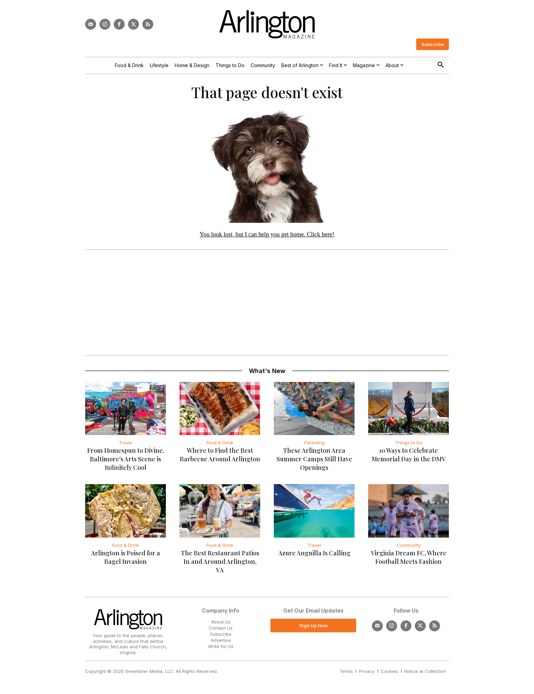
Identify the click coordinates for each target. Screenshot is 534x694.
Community (409, 547)
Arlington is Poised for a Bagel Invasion (125, 559)
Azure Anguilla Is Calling (314, 555)
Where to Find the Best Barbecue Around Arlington (220, 456)
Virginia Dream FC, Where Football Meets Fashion (408, 559)
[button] (441, 65)
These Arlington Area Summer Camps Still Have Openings (314, 461)
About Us (221, 623)
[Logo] (267, 24)
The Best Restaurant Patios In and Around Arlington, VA (220, 563)
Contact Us (221, 629)
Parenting (314, 444)
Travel (125, 444)
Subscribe (221, 635)
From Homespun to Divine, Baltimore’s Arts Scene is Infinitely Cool (125, 461)
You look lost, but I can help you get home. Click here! (267, 236)
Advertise (221, 642)
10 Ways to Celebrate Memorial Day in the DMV (409, 456)
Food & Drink (219, 444)
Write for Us (221, 648)
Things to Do (408, 444)
